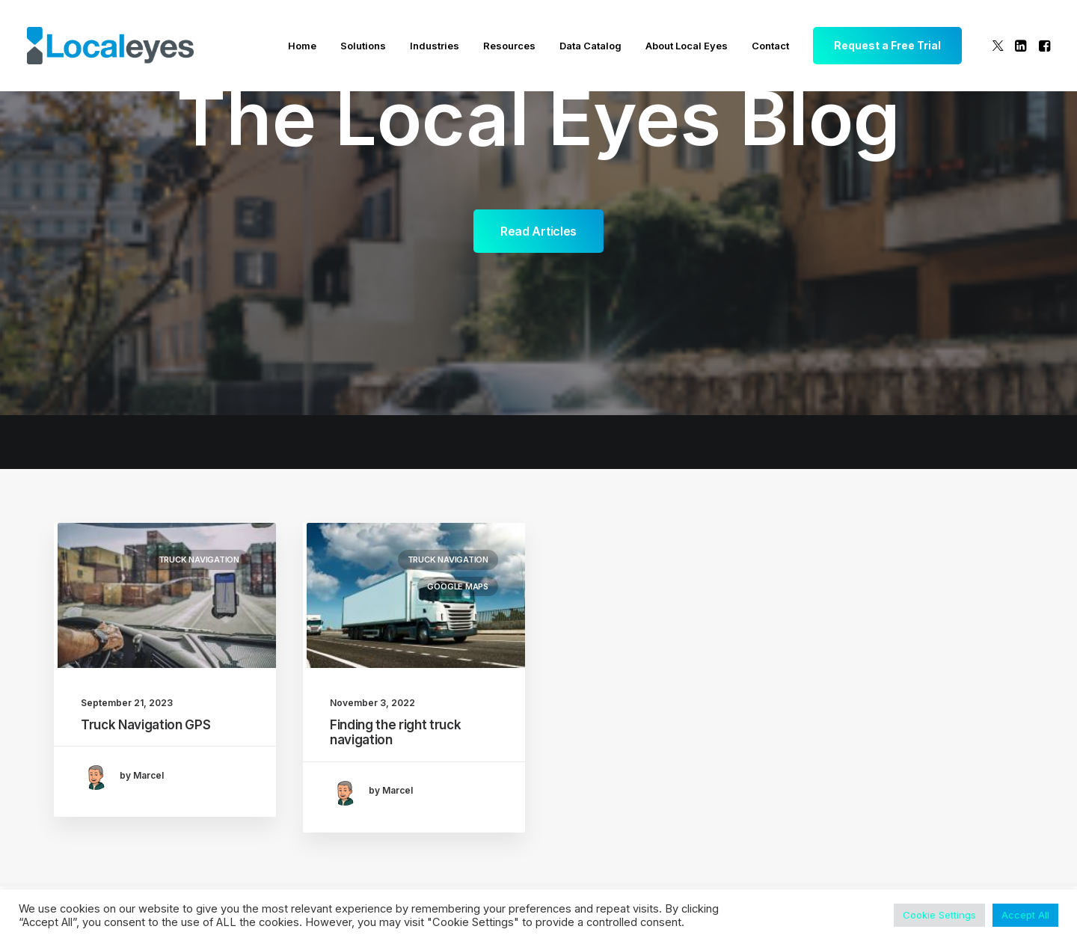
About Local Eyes (686, 46)
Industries (434, 46)
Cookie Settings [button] (939, 915)
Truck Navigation (199, 559)
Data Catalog (590, 46)
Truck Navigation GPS (145, 724)
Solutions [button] (363, 46)
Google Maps (457, 586)
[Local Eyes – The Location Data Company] (110, 45)
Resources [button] (509, 46)
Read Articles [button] (538, 231)
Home (302, 46)
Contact (770, 46)
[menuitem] (302, 46)
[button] (998, 45)
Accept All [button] (1025, 915)
